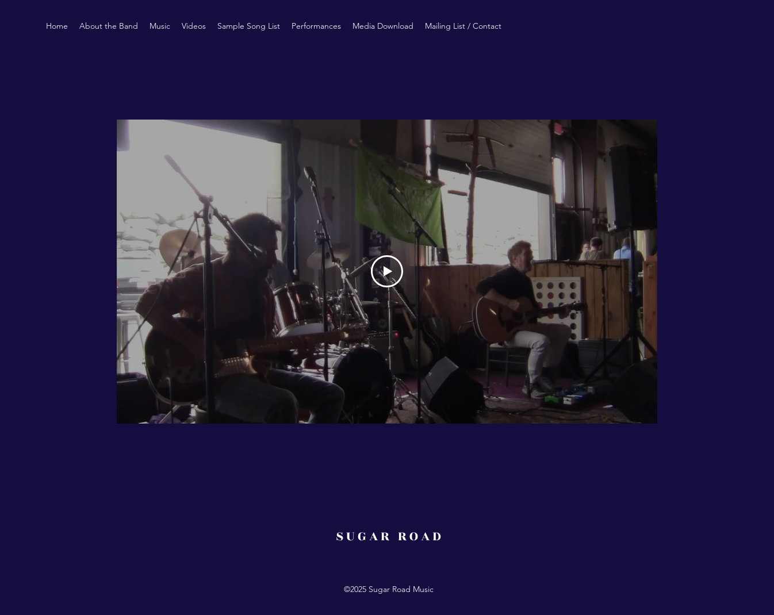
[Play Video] (387, 271)
